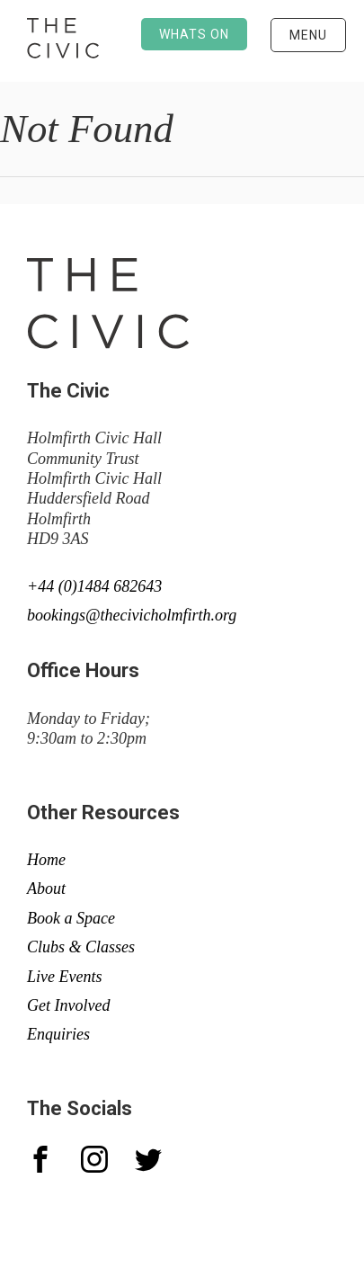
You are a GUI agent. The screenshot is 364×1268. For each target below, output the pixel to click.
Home (46, 860)
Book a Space (71, 918)
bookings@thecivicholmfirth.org (131, 615)
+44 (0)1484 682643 (94, 586)
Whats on (194, 34)
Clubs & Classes (81, 947)
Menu (308, 35)
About (46, 888)
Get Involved (68, 1005)
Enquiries (58, 1034)
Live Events (64, 977)
